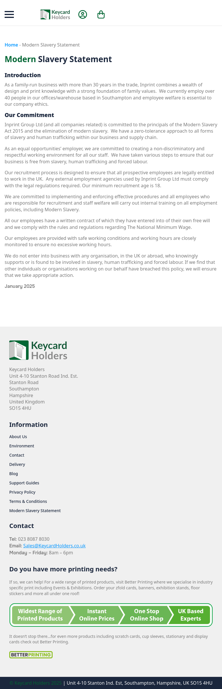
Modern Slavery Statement (35, 511)
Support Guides (24, 483)
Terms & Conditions (28, 501)
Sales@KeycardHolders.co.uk (54, 545)
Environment (21, 446)
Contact (16, 455)
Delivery (17, 464)
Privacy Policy (22, 492)
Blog (13, 474)
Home (11, 45)
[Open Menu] (9, 14)
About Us (18, 437)
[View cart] (101, 14)
